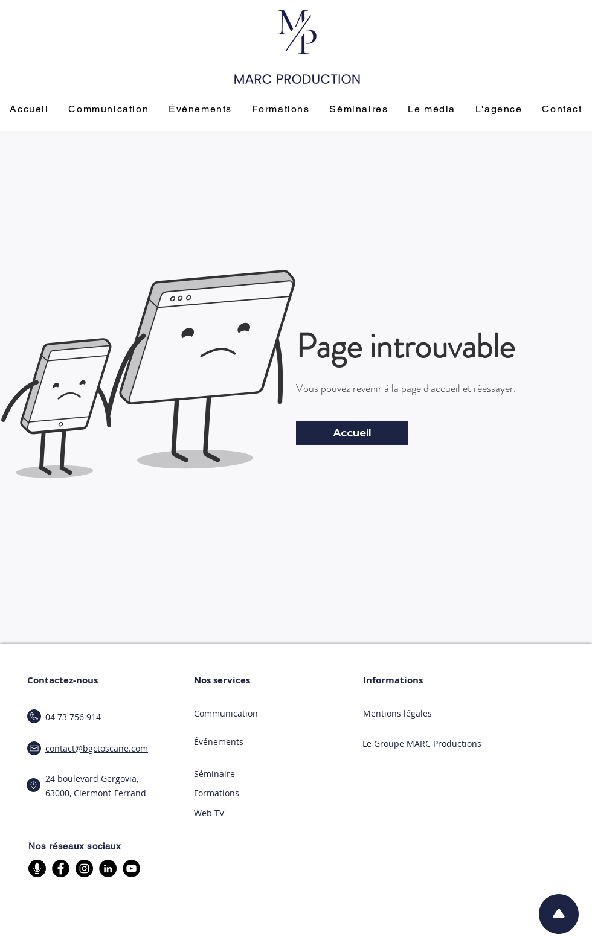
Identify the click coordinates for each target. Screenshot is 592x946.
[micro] (37, 868)
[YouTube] (131, 868)
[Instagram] (84, 868)
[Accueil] (352, 433)
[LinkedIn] (108, 868)
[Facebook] (60, 868)
